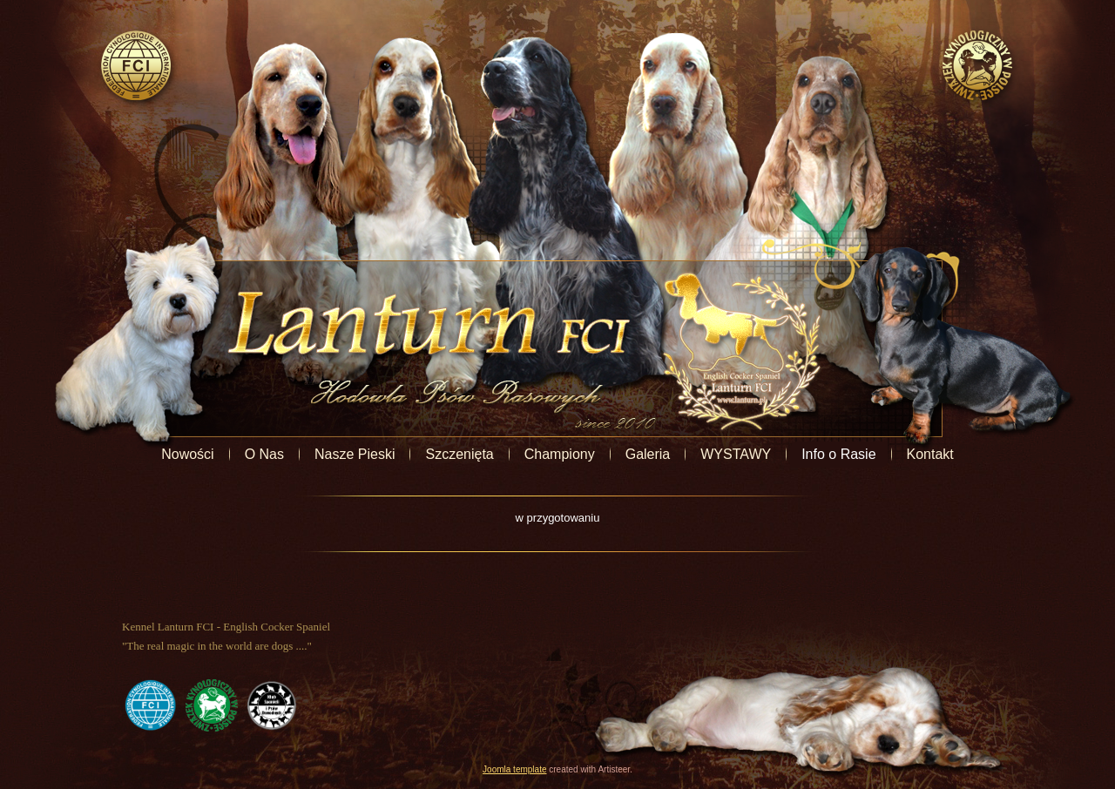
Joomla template (514, 769)
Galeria (648, 454)
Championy (559, 454)
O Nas (264, 454)
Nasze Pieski (354, 454)
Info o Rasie (838, 454)
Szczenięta (459, 454)
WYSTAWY (735, 454)
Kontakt (930, 454)
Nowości (187, 454)
